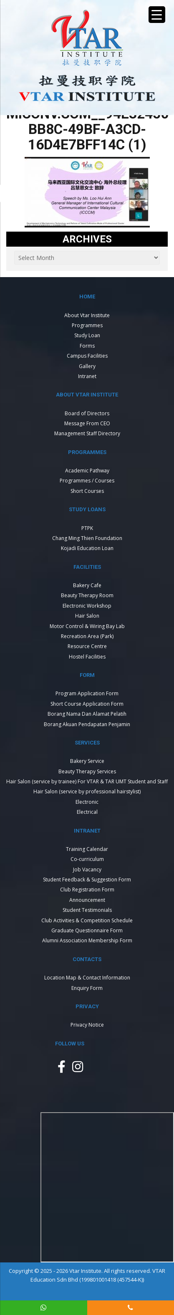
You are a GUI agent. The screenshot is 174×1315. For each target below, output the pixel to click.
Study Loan (87, 335)
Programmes (87, 325)
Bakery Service (87, 761)
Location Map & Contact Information (87, 977)
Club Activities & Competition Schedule (87, 920)
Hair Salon (87, 615)
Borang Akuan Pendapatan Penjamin (87, 724)
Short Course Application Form (87, 703)
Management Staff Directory (87, 433)
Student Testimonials (87, 910)
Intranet (87, 376)
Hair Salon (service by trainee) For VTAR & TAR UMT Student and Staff (87, 781)
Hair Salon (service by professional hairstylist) (87, 791)
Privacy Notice (87, 1024)
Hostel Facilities (87, 656)
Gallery (87, 366)
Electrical (87, 811)
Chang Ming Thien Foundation (87, 538)
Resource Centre (87, 646)
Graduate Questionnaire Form (87, 930)
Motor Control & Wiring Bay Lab (87, 626)
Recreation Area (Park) (87, 636)
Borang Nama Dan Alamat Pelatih (87, 713)
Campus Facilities (87, 355)
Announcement (87, 900)
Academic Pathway (87, 470)
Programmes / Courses (87, 480)
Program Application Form (87, 693)
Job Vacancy (87, 869)
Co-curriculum (87, 859)
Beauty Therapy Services (87, 771)
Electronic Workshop (87, 605)
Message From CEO (87, 423)
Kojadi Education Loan (87, 548)
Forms (87, 345)
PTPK (87, 528)
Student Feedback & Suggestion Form (87, 879)
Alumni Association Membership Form (87, 940)
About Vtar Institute (87, 315)
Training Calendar (87, 849)
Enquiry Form (87, 988)
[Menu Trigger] (157, 14)
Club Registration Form (87, 889)
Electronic (87, 801)
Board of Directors (87, 413)
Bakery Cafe (87, 585)
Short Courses (87, 491)
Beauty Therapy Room (87, 595)
